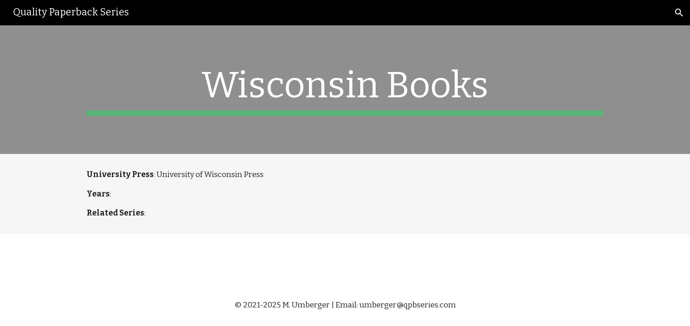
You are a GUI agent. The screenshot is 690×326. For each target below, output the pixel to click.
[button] (679, 13)
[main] (345, 90)
